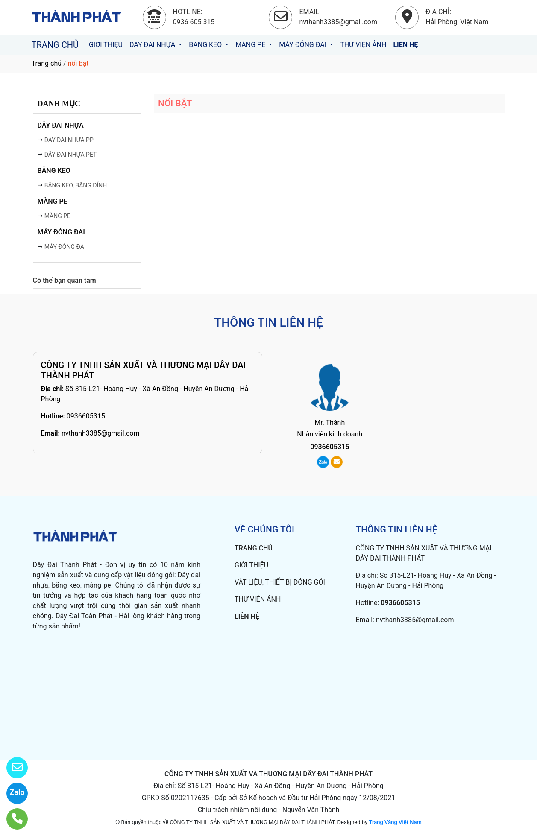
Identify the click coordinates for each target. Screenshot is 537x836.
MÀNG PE (251, 45)
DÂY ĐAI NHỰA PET (70, 154)
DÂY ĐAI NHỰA (153, 45)
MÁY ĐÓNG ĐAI (303, 45)
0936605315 (86, 416)
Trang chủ (47, 63)
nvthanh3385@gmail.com (101, 433)
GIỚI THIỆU (106, 45)
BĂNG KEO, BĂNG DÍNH (75, 185)
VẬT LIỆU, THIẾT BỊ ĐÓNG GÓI (280, 582)
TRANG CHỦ (55, 45)
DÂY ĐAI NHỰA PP (69, 140)
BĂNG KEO (206, 45)
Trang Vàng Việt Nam (395, 822)
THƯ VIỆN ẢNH (363, 45)
